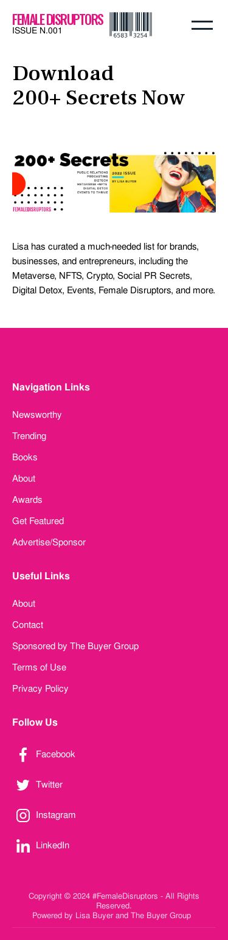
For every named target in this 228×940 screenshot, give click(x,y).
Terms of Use (39, 667)
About (23, 478)
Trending (29, 436)
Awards (27, 500)
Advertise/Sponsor (49, 542)
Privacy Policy (40, 689)
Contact (27, 625)
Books (25, 457)
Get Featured (38, 521)
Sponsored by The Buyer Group (75, 646)
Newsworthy (37, 415)
